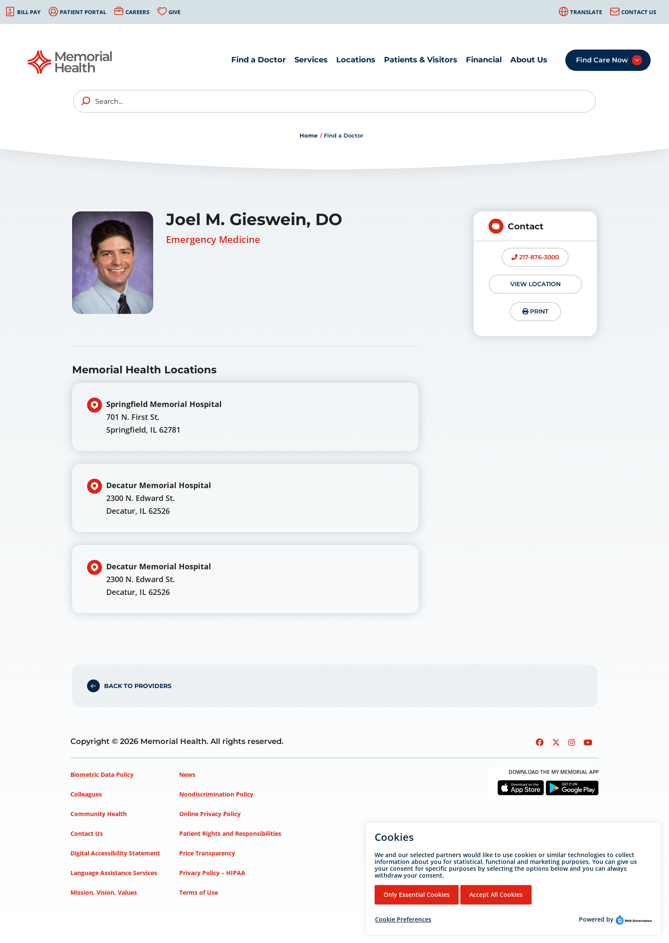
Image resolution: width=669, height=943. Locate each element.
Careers (137, 12)
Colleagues (86, 794)
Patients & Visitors (420, 59)
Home (308, 135)
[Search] (334, 101)
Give (174, 12)
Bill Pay (29, 12)
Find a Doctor (258, 59)
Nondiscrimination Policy (216, 794)
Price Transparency (207, 853)
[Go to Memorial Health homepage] (70, 62)
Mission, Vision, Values (103, 892)
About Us (528, 59)
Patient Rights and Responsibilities (230, 833)
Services (311, 59)
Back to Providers (138, 686)
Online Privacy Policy (210, 814)
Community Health (98, 814)
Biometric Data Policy (102, 774)
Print (535, 311)
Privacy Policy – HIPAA (212, 873)
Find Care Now (602, 60)
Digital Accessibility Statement (115, 853)
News (187, 774)
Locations (355, 59)
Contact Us (638, 12)
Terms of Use (198, 892)
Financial (484, 59)
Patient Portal (83, 12)
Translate (586, 12)
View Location (535, 284)
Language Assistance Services (113, 873)
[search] (86, 101)
